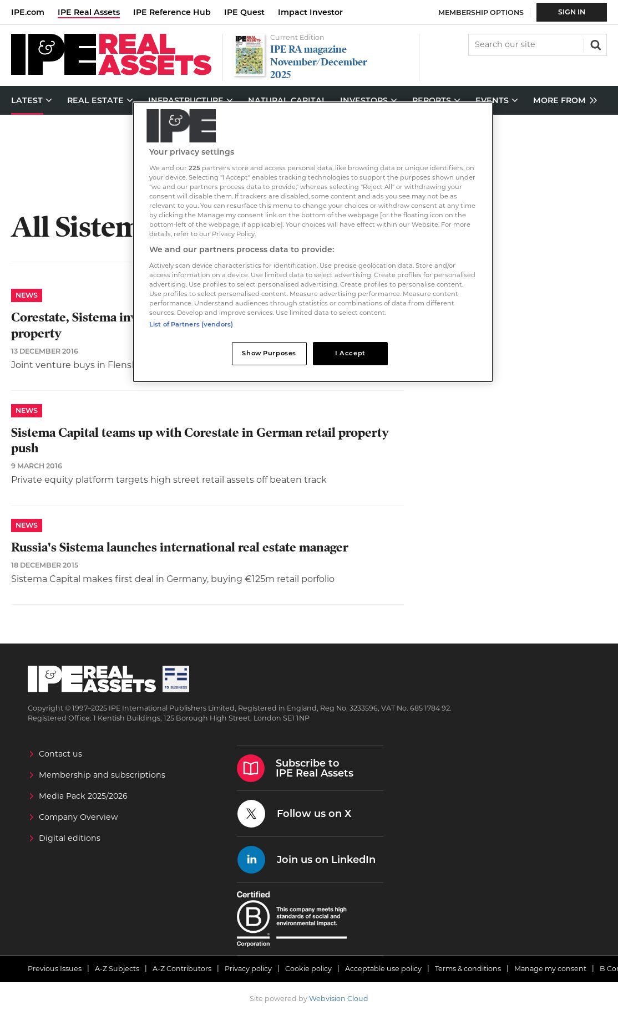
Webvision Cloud (338, 998)
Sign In (571, 12)
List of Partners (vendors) (191, 324)
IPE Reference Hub (172, 12)
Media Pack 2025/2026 (83, 796)
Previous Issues (55, 968)
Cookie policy (308, 968)
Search (595, 44)
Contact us (60, 754)
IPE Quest (244, 12)
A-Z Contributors (182, 968)
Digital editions (69, 838)
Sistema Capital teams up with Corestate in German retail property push (200, 441)
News (27, 295)
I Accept (350, 353)
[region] (313, 241)
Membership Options (481, 12)
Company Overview (78, 817)
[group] (562, 100)
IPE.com (27, 12)
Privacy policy (248, 968)
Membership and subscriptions (102, 775)
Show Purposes (269, 353)
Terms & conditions (468, 968)
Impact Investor (310, 12)
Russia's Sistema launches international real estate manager (179, 547)
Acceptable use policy (383, 968)
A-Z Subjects (117, 968)
